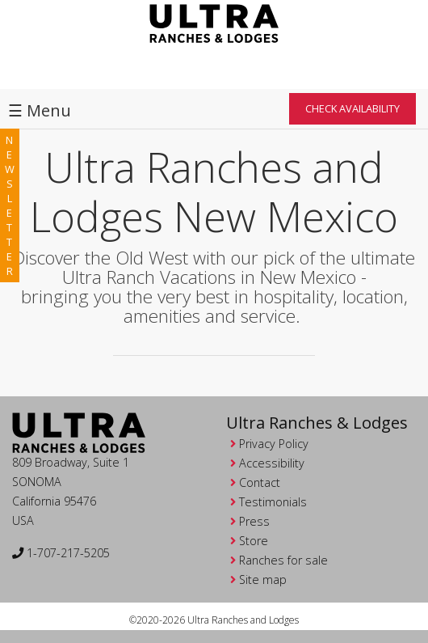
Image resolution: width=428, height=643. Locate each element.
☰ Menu (39, 110)
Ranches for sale (283, 560)
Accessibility (271, 463)
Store (253, 540)
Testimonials (273, 502)
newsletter (9, 205)
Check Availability (352, 108)
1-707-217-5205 (61, 553)
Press (254, 521)
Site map (263, 579)
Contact (259, 482)
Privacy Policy (273, 443)
